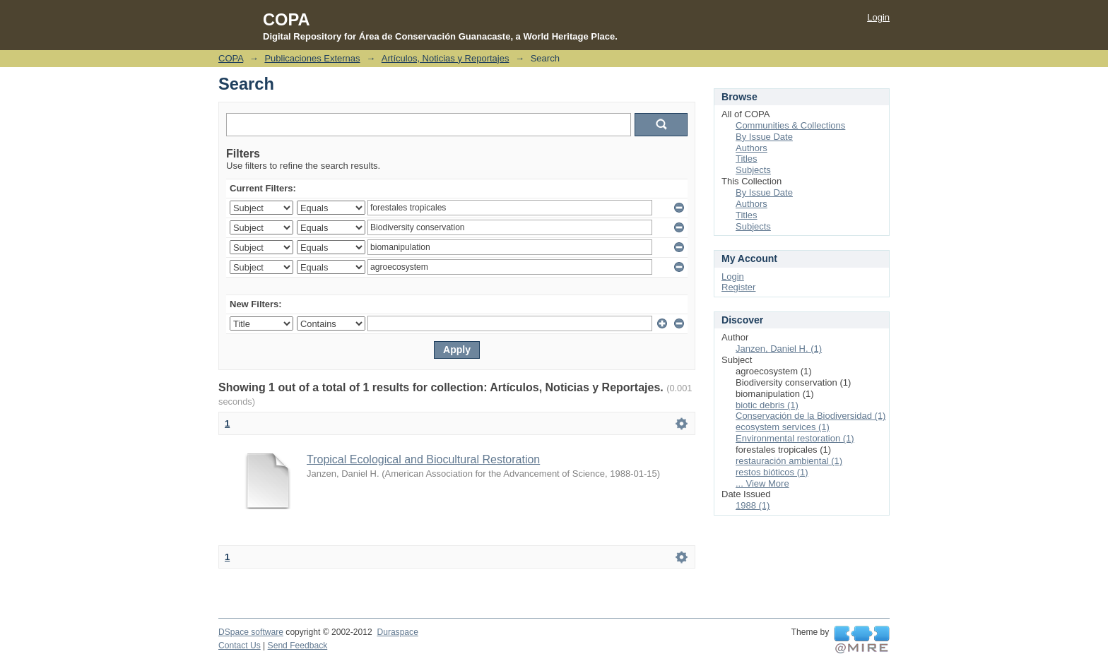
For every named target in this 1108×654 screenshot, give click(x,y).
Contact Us (239, 645)
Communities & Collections (790, 125)
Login (878, 17)
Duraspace (397, 632)
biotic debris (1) (767, 405)
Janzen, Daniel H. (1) (779, 348)
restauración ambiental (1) (789, 461)
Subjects (753, 170)
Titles (747, 158)
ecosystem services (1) (783, 427)
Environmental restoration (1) (795, 438)
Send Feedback (298, 645)
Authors (751, 148)
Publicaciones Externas (312, 58)
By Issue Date (764, 136)
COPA (230, 58)
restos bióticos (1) (772, 472)
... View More (762, 483)
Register (738, 287)
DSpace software (250, 632)
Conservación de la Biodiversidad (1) (810, 415)
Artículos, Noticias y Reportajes (445, 58)
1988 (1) (753, 505)
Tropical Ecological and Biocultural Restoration (423, 459)
